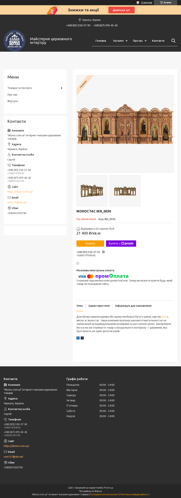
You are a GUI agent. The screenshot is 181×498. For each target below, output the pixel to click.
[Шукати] (172, 40)
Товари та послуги (19, 87)
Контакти (158, 40)
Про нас (138, 40)
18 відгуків (146, 2)
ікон (164, 316)
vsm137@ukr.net (17, 202)
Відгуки (12, 101)
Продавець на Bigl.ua (90, 491)
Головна (100, 40)
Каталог (118, 40)
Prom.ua (108, 488)
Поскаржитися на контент (104, 494)
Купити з (121, 243)
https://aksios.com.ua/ (20, 191)
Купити (90, 243)
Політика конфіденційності (134, 494)
